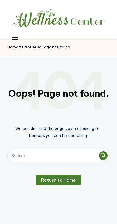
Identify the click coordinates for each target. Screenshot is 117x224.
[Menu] (15, 37)
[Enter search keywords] (58, 155)
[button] (103, 155)
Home (12, 47)
